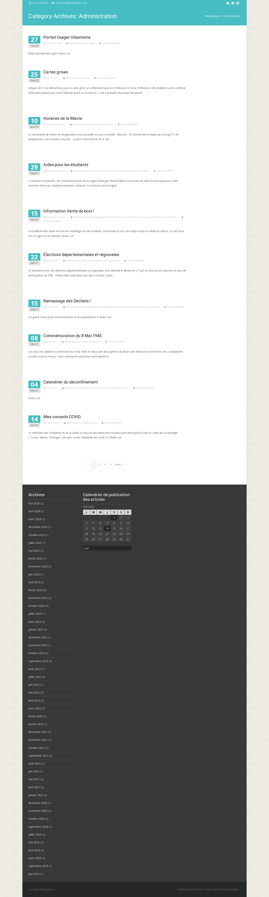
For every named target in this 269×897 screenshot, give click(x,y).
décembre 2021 (37, 732)
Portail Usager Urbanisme (67, 37)
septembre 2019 (38, 866)
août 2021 (34, 763)
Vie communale (105, 124)
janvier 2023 (35, 629)
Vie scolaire (143, 170)
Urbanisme (155, 217)
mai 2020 (34, 842)
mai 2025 (34, 550)
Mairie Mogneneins (106, 78)
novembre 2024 (37, 566)
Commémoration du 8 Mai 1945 (72, 335)
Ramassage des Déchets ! (67, 301)
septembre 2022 (38, 661)
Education (123, 170)
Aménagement (88, 307)
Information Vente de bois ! (68, 211)
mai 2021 (34, 779)
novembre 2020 (37, 811)
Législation (117, 388)
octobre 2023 (36, 606)
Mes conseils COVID (62, 416)
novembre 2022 (37, 645)
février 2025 (35, 558)
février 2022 (35, 716)
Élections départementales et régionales (81, 254)
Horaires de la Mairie (62, 118)
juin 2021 (33, 771)
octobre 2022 (36, 653)
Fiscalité (133, 170)
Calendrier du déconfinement (70, 382)
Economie (112, 170)
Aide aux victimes (97, 170)
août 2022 (34, 669)
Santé (126, 388)
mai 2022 (34, 692)
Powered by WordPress (190, 889)
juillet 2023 (34, 613)
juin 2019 (33, 874)
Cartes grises (55, 72)
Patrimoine (133, 217)
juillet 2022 (34, 677)
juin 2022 (33, 684)
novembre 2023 (37, 598)
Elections (85, 260)
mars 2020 (34, 858)
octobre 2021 (36, 748)
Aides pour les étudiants (65, 164)
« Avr (86, 548)
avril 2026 (34, 511)
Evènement (121, 217)
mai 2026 (34, 503)
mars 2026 (34, 519)
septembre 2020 (38, 826)
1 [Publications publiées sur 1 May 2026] (114, 517)
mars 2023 (34, 621)
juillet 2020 (34, 834)
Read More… (36, 99)
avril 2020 (34, 850)
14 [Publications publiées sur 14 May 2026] (107, 528)
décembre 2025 (37, 527)
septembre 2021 (38, 755)
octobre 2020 (36, 818)
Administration (76, 43)
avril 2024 (34, 582)
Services (85, 78)
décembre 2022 (37, 637)
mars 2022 (34, 708)
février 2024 (35, 590)
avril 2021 (34, 787)
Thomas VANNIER (110, 43)
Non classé (89, 43)
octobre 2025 (36, 535)
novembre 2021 (37, 740)
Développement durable (101, 217)
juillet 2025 (34, 543)
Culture (84, 341)
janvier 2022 (35, 724)
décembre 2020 (37, 803)
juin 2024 (33, 574)
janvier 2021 (35, 795)
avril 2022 (34, 700)
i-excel (215, 889)
